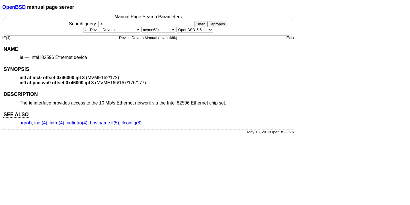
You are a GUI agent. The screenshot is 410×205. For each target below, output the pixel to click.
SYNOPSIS (16, 69)
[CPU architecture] (158, 29)
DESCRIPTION (20, 94)
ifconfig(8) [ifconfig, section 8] (132, 122)
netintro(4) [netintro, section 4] (77, 122)
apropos (218, 24)
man (201, 24)
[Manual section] (111, 29)
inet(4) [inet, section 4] (40, 122)
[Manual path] (195, 29)
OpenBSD (14, 7)
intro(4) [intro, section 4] (57, 122)
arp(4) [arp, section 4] (26, 122)
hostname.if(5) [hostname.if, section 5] (104, 122)
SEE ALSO (15, 114)
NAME (10, 49)
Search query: (132, 23)
